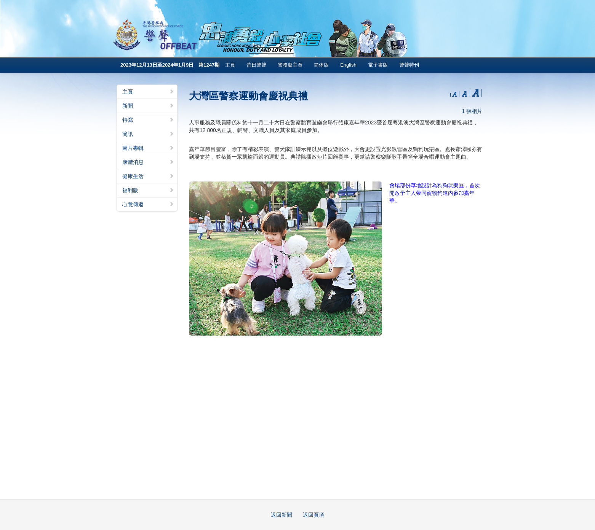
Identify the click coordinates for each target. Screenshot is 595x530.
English (348, 65)
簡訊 (148, 134)
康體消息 (148, 162)
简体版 (321, 65)
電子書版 (378, 65)
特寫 (148, 120)
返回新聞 (281, 515)
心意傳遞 (148, 204)
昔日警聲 (256, 65)
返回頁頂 (313, 515)
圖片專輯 (148, 148)
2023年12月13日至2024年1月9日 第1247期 (169, 65)
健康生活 (148, 176)
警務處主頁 (290, 65)
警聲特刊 (409, 65)
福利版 (148, 190)
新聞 (148, 106)
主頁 (230, 65)
